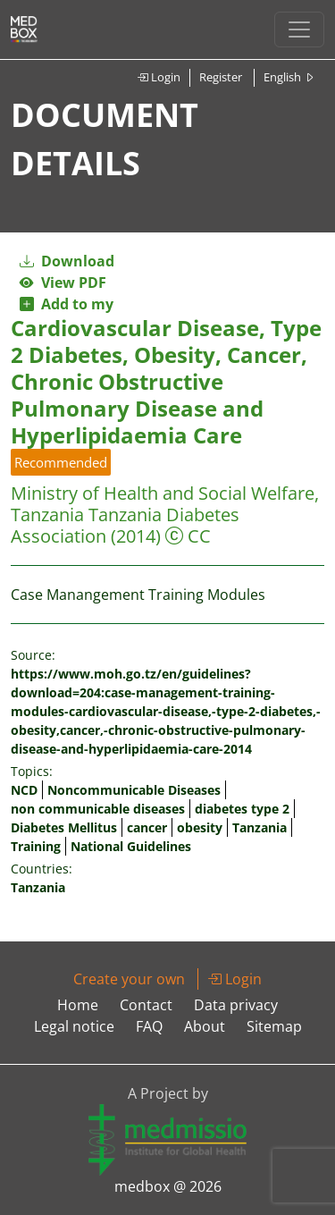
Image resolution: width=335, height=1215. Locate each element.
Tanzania (259, 827)
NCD (24, 789)
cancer (147, 827)
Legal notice (74, 1026)
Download (67, 261)
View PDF (63, 282)
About (204, 1026)
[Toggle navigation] (299, 29)
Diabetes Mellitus (64, 827)
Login (158, 77)
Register (220, 77)
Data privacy (236, 1005)
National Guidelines (131, 846)
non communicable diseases (98, 808)
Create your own (129, 979)
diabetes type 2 (242, 808)
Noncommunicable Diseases (134, 789)
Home (77, 1005)
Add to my (66, 304)
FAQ (149, 1026)
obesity (199, 827)
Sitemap (274, 1026)
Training (36, 846)
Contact (146, 1005)
